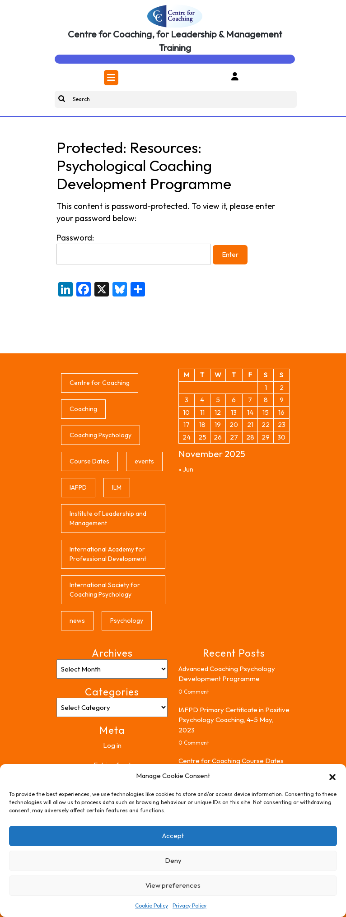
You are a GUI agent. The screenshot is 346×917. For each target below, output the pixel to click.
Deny (173, 860)
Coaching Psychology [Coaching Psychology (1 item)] (100, 435)
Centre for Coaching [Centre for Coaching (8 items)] (100, 383)
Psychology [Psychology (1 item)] (126, 620)
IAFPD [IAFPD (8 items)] (78, 487)
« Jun (185, 469)
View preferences (173, 885)
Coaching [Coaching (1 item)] (83, 409)
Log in (112, 745)
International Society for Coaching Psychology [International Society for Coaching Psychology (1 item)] (105, 589)
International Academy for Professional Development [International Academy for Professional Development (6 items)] (108, 554)
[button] (332, 775)
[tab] (111, 77)
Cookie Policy (151, 905)
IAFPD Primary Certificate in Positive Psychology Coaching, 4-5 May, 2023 (234, 719)
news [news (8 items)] (77, 620)
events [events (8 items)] (144, 461)
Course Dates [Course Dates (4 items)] (89, 461)
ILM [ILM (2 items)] (117, 487)
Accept (173, 835)
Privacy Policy (189, 905)
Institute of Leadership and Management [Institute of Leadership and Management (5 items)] (108, 518)
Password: (133, 248)
